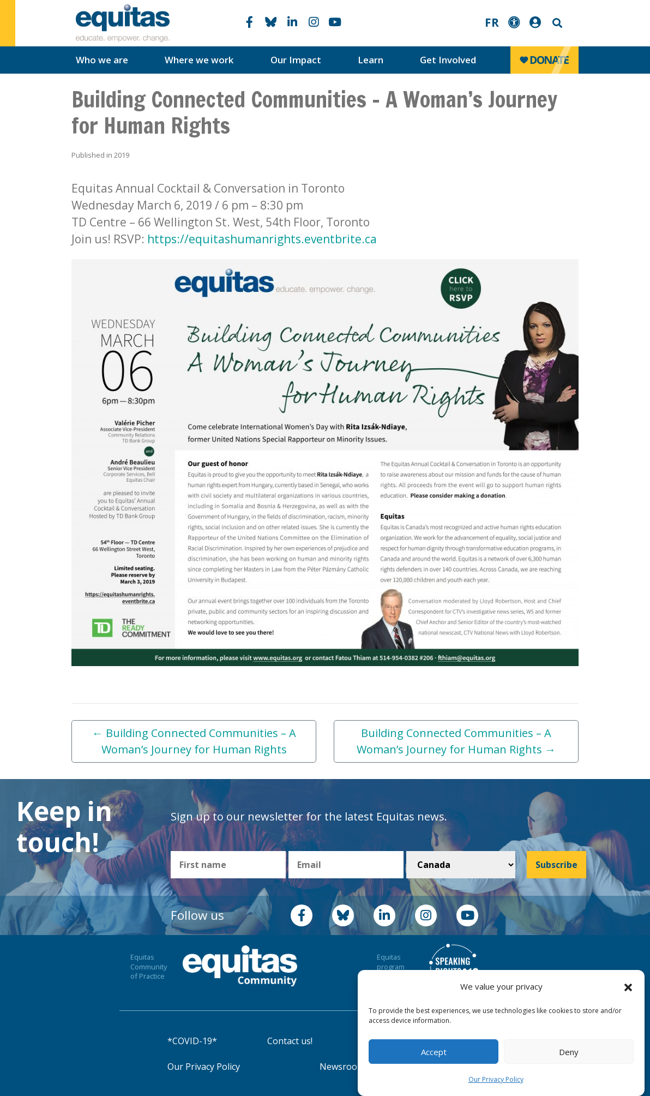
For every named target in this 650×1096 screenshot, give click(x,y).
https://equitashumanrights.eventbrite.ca (262, 239)
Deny (569, 1051)
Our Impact (295, 59)
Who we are (102, 59)
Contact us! (289, 1041)
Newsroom (342, 1067)
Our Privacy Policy (495, 1079)
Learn (370, 59)
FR (492, 22)
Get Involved (448, 59)
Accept (434, 1051)
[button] (628, 986)
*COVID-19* (192, 1041)
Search (556, 23)
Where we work (199, 59)
